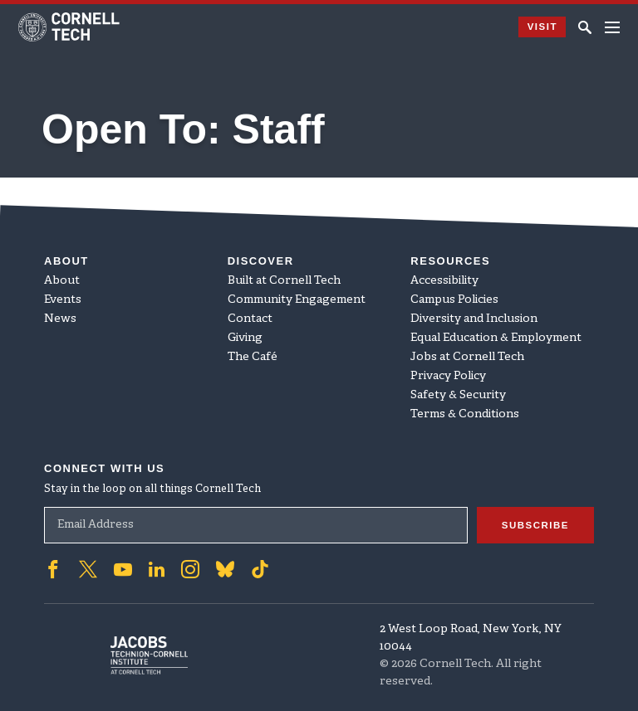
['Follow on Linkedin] (156, 569)
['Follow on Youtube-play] (123, 569)
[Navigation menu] (612, 27)
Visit (538, 27)
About (62, 281)
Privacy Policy (448, 376)
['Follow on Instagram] (190, 569)
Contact (250, 319)
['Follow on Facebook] (53, 569)
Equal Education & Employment (496, 338)
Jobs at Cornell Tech (467, 357)
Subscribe (531, 525)
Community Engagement (297, 300)
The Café (252, 357)
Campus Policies (454, 300)
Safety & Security (458, 395)
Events (62, 300)
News (60, 319)
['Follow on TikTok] (260, 569)
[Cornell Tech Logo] (70, 26)
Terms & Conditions (464, 414)
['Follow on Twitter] (88, 569)
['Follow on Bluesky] (225, 569)
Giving (245, 338)
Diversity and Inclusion (473, 319)
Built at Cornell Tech (284, 281)
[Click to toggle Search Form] (585, 27)
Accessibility (444, 281)
